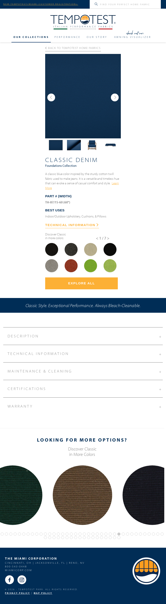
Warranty (85, 405)
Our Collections (31, 37)
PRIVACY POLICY (17, 593)
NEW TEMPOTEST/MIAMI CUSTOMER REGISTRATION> (40, 4)
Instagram (21, 579)
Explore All (81, 283)
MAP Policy (43, 593)
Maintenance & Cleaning (85, 370)
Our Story (97, 37)
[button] (51, 97)
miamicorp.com (18, 570)
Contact (83, 55)
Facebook (9, 579)
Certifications (85, 388)
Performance (67, 37)
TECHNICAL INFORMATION (71, 225)
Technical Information (85, 353)
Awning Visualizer (132, 37)
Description (85, 335)
